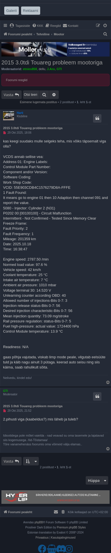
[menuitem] (20, 25)
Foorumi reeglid (16, 80)
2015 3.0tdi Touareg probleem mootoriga (52, 62)
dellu (42, 69)
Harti (20, 112)
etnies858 (30, 69)
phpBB (39, 522)
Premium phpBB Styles (71, 527)
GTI (59, 69)
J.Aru (51, 69)
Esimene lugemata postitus (38, 102)
